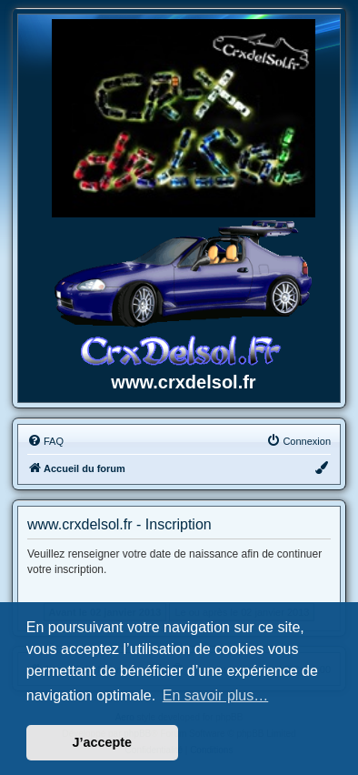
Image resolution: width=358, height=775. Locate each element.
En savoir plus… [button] (216, 695)
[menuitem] (45, 441)
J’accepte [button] (103, 742)
